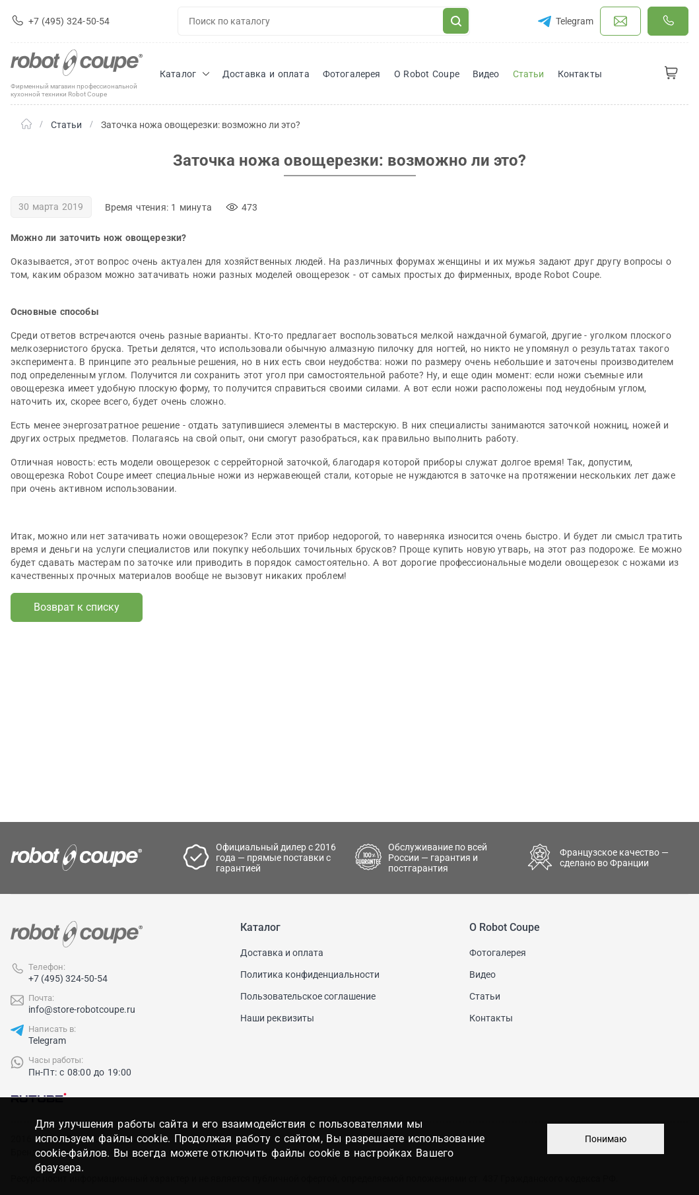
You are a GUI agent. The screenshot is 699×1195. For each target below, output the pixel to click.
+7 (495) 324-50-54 (68, 978)
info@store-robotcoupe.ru (81, 1009)
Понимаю (605, 1139)
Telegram (47, 1040)
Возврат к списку (76, 607)
